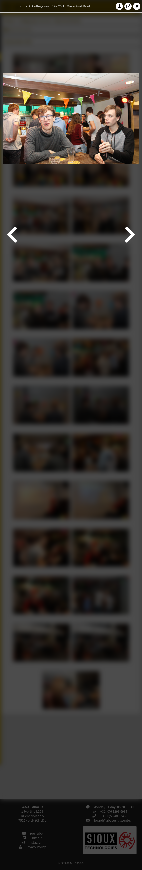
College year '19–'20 (47, 6)
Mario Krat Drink (79, 6)
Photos (21, 6)
